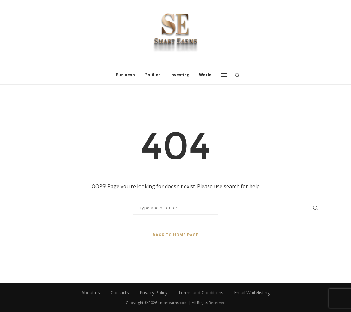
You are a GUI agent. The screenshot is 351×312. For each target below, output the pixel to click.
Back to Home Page (175, 235)
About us (91, 293)
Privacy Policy (153, 293)
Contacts (120, 293)
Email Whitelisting (252, 293)
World (205, 74)
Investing (180, 74)
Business (125, 74)
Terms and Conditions (200, 293)
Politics (152, 74)
